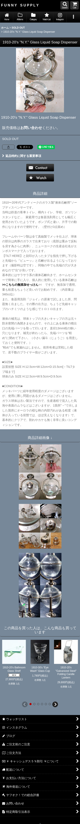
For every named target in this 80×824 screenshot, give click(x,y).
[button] (64, 5)
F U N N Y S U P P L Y (20, 5)
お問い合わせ (31, 128)
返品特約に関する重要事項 (21, 156)
